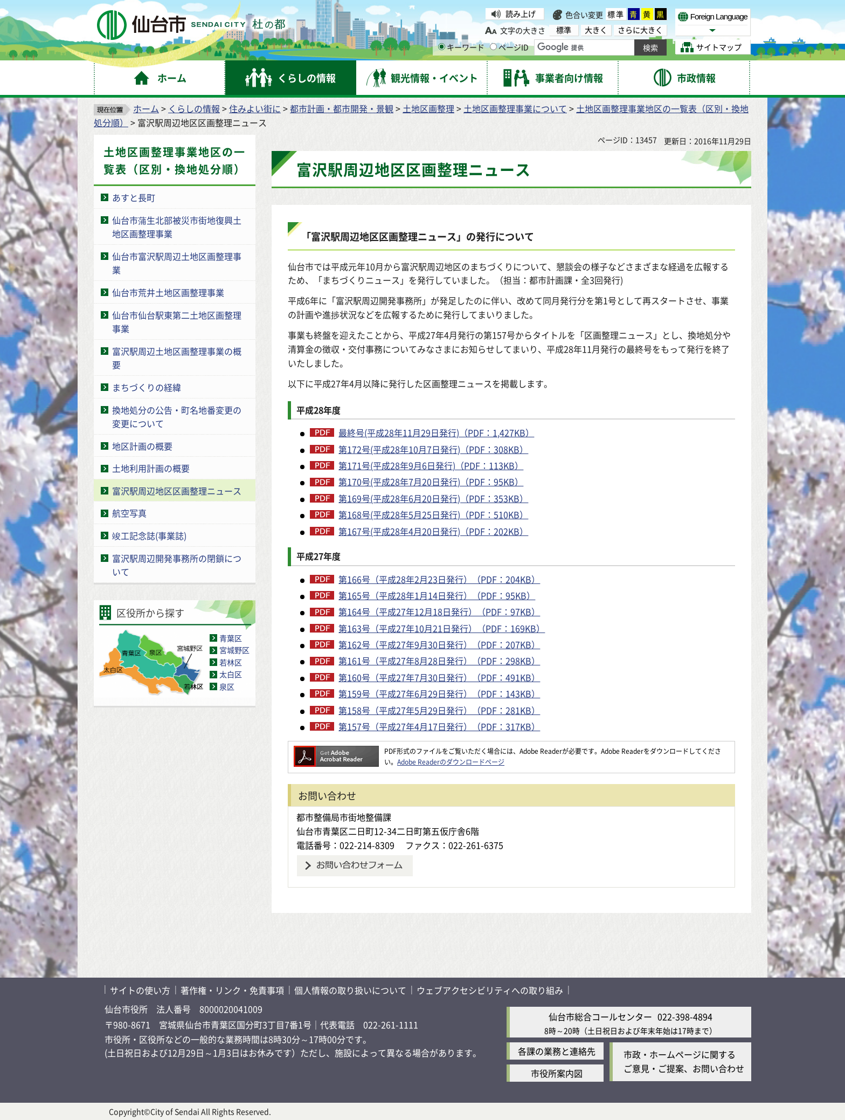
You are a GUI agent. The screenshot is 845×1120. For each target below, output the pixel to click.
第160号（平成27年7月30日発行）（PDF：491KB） (439, 677)
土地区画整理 (428, 108)
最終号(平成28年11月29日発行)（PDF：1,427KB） (436, 432)
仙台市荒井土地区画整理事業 (168, 292)
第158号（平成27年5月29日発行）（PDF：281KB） (439, 710)
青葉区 (230, 638)
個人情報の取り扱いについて (350, 990)
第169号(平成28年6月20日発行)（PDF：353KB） (433, 498)
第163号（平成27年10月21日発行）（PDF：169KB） (441, 628)
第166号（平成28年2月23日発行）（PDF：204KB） (439, 579)
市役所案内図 (557, 1073)
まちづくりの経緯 (146, 387)
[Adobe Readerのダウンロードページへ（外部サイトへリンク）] (336, 750)
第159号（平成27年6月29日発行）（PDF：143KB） (439, 693)
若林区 (230, 662)
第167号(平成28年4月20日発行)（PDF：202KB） (433, 531)
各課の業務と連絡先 (556, 1051)
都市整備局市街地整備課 (343, 816)
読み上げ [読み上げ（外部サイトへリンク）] (520, 13)
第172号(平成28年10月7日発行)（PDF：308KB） (433, 449)
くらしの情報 (194, 108)
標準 (616, 14)
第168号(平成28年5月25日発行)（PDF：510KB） (433, 514)
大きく (596, 30)
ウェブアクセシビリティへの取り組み (490, 990)
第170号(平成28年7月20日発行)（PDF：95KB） (430, 481)
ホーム (146, 108)
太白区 (230, 674)
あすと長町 (133, 197)
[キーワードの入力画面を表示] (441, 46)
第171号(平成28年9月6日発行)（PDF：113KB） (430, 465)
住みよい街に (255, 108)
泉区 (226, 686)
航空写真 (129, 512)
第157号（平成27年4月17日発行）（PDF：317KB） (439, 726)
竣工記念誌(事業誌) (149, 535)
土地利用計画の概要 (151, 468)
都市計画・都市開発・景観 (341, 108)
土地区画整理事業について (515, 108)
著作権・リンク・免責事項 (232, 990)
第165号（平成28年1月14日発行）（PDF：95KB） (436, 595)
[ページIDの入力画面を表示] (493, 46)
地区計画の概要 (142, 445)
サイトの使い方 (140, 990)
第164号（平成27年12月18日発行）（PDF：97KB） (439, 611)
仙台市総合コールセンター (600, 1016)
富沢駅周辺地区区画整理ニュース (176, 490)
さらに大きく (640, 30)
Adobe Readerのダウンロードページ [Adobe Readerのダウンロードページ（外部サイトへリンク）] (450, 761)
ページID (509, 47)
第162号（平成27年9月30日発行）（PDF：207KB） (439, 644)
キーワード (461, 47)
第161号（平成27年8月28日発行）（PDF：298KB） (439, 660)
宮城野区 (234, 649)
